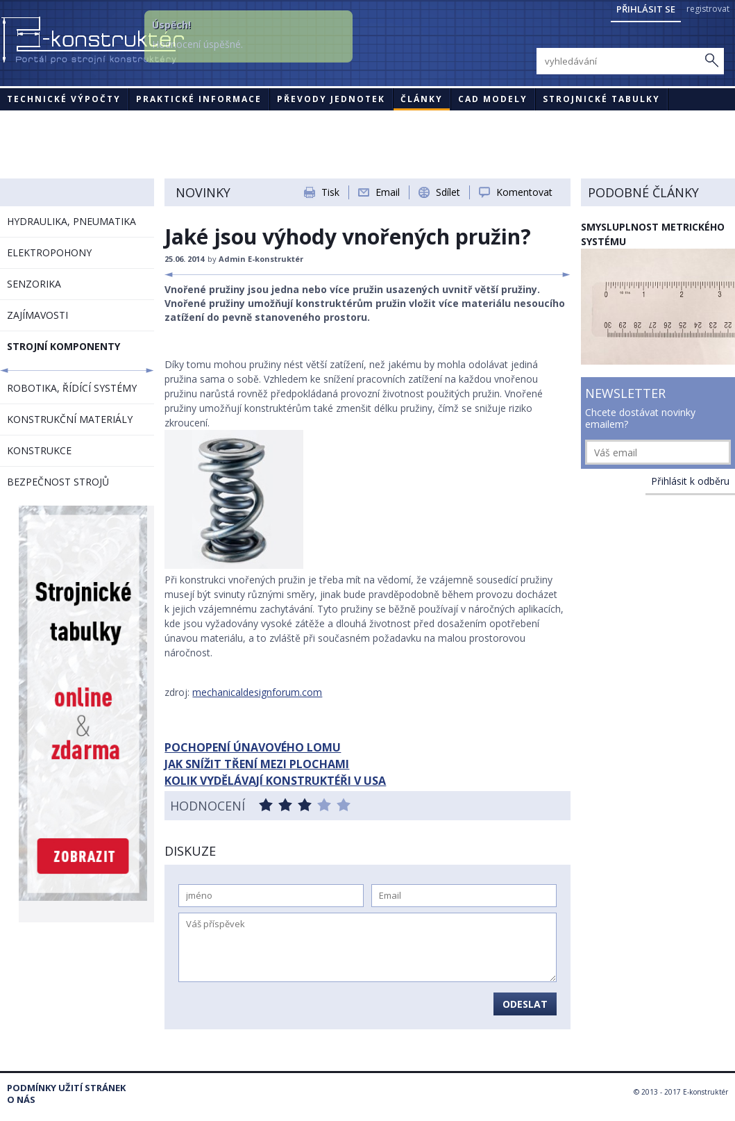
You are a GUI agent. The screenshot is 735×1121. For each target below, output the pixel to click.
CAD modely (492, 99)
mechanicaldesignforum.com (257, 692)
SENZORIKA (34, 283)
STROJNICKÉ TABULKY (601, 99)
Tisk (330, 192)
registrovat (707, 9)
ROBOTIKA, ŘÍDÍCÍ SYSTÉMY (72, 388)
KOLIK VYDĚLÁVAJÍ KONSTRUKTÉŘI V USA (275, 780)
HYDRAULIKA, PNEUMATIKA (71, 221)
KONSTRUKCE (39, 450)
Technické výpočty (64, 99)
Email (387, 192)
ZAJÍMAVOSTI (37, 315)
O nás (21, 1099)
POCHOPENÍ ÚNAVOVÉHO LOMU (252, 747)
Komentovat (524, 192)
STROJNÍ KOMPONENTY (63, 346)
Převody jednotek (331, 99)
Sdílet (448, 192)
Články (421, 99)
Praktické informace (199, 99)
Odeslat (525, 1004)
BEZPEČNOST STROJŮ (58, 481)
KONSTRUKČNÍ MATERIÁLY (70, 419)
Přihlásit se (645, 9)
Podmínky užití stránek (66, 1088)
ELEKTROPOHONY (49, 252)
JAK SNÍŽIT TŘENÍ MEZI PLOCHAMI (256, 764)
